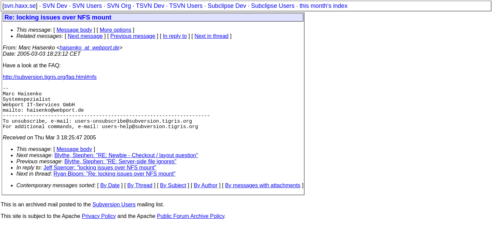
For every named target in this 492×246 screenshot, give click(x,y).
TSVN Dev (150, 5)
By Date (110, 196)
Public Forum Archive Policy (190, 227)
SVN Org (119, 5)
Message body (74, 30)
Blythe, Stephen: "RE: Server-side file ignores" (121, 172)
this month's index (323, 5)
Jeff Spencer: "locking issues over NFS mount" (99, 178)
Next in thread (211, 36)
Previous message (132, 36)
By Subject (173, 196)
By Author (205, 196)
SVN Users (87, 5)
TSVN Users (186, 5)
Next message (85, 36)
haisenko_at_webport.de (89, 48)
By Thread (140, 196)
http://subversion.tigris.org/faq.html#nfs (50, 77)
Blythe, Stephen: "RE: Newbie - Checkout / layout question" (126, 166)
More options (116, 30)
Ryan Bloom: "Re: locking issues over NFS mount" (115, 185)
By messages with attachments (263, 196)
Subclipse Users (273, 5)
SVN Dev (54, 5)
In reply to (175, 36)
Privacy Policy (99, 227)
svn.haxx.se (20, 5)
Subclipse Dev (227, 5)
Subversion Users (114, 215)
